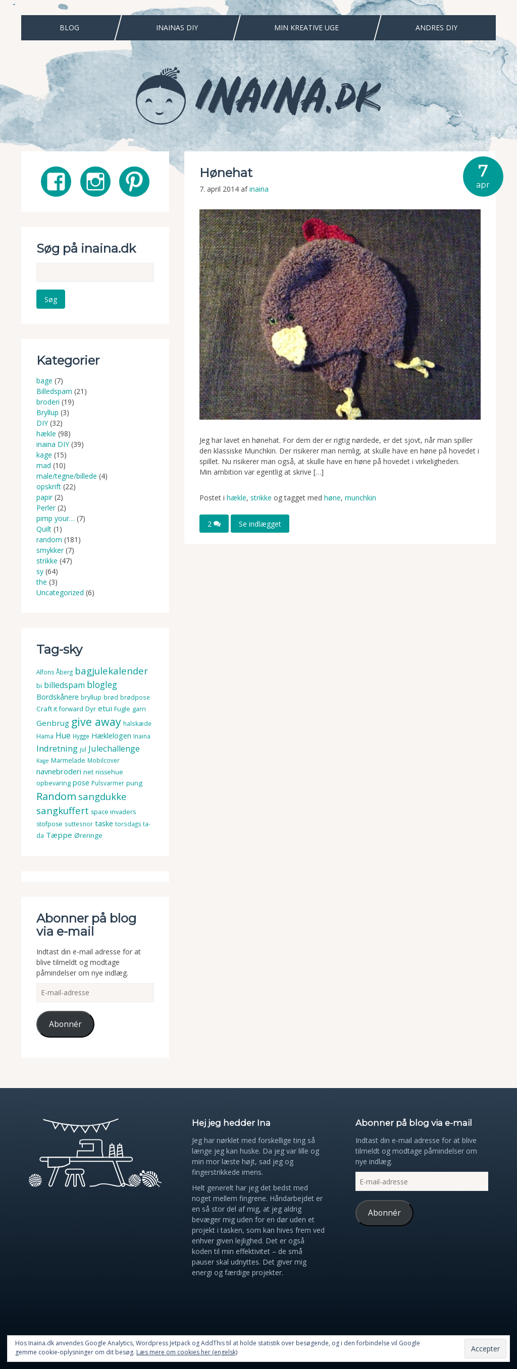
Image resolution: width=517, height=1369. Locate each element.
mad (43, 465)
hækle (236, 497)
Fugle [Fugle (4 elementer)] (122, 709)
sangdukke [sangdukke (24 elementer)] (102, 796)
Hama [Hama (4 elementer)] (45, 736)
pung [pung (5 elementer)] (134, 782)
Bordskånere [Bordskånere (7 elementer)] (57, 697)
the (41, 582)
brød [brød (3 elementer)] (111, 697)
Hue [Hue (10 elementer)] (63, 735)
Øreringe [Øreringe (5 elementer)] (88, 835)
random (49, 539)
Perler (46, 507)
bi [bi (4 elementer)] (39, 685)
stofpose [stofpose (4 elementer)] (49, 824)
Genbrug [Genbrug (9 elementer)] (52, 723)
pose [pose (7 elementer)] (81, 782)
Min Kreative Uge (306, 27)
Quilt (43, 529)
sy (39, 571)
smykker (50, 550)
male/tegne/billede (66, 476)
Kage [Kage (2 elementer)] (42, 760)
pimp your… (55, 518)
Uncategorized (60, 592)
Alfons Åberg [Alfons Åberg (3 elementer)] (54, 672)
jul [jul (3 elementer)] (83, 749)
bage (44, 380)
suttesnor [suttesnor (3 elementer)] (79, 824)
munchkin (360, 497)
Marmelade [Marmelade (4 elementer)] (68, 760)
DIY (42, 423)
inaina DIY (52, 444)
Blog (69, 27)
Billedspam (54, 391)
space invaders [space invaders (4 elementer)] (113, 812)
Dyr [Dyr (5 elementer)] (90, 708)
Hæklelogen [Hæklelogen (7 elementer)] (111, 735)
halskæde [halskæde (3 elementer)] (137, 723)
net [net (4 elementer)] (88, 772)
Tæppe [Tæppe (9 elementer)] (59, 835)
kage (44, 455)
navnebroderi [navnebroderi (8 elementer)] (58, 771)
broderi (48, 402)
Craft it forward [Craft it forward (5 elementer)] (59, 708)
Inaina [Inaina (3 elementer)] (141, 736)
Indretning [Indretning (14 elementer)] (57, 748)
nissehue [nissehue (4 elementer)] (109, 772)
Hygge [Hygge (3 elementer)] (81, 736)
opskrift (48, 486)
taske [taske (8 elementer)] (104, 823)
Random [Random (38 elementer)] (56, 796)
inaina (259, 189)
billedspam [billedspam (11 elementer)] (64, 685)
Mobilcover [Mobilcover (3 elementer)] (103, 760)
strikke (261, 497)
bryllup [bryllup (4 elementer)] (91, 697)
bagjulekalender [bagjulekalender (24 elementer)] (111, 670)
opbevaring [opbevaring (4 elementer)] (53, 783)
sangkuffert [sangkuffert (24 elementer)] (62, 810)
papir (44, 497)
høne (332, 497)
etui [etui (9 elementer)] (105, 708)
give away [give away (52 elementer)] (96, 721)
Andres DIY (436, 27)
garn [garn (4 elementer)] (139, 709)
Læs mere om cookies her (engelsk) (186, 1352)
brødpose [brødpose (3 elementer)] (135, 697)
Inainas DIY (177, 27)
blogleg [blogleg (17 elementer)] (102, 684)
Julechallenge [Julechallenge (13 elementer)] (114, 748)
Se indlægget (260, 523)
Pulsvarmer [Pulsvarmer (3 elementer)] (107, 783)
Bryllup (47, 412)
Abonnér (65, 1024)
